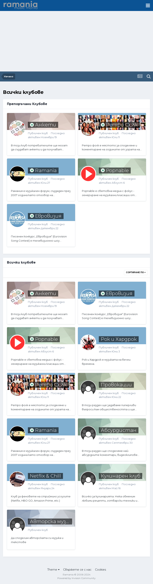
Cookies (100, 569)
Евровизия (48, 216)
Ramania (46, 170)
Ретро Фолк (122, 125)
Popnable (117, 170)
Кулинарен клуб (120, 476)
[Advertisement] (76, 41)
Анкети (45, 125)
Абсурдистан (118, 430)
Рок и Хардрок (119, 339)
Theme (53, 569)
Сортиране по (136, 272)
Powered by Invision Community (76, 578)
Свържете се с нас (77, 569)
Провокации (116, 385)
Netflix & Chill (45, 476)
